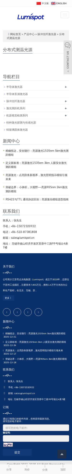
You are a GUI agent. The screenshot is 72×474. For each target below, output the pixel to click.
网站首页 (15, 34)
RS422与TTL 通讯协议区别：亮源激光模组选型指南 (37, 199)
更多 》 (8, 298)
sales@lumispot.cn (24, 393)
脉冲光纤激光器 (47, 34)
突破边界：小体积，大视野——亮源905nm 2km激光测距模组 (37, 189)
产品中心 (29, 34)
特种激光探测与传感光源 (21, 122)
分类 (45, 468)
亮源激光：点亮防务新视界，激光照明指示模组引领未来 (36, 177)
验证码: (7, 432)
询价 (27, 467)
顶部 (63, 467)
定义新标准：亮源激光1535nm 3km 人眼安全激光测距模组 (36, 165)
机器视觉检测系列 (17, 115)
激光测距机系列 (15, 108)
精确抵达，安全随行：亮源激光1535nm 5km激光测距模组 (37, 152)
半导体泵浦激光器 (17, 94)
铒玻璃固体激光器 (17, 129)
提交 (17, 452)
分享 (9, 467)
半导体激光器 (14, 87)
